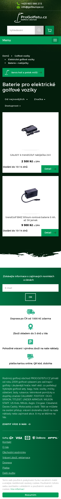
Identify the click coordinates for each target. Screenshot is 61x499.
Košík (49, 30)
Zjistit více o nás (14, 424)
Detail (48, 168)
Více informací (17, 489)
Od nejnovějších (16, 99)
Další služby (8, 473)
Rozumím (30, 494)
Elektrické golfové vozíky (21, 59)
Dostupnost (13, 105)
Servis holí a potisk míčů (24, 72)
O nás (5, 447)
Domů (5, 55)
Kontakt (6, 442)
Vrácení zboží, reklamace (16, 457)
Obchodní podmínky (14, 452)
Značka (39, 99)
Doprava (7, 462)
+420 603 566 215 (31, 3)
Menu (6, 40)
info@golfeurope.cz (32, 7)
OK (30, 297)
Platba (5, 467)
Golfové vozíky (22, 55)
